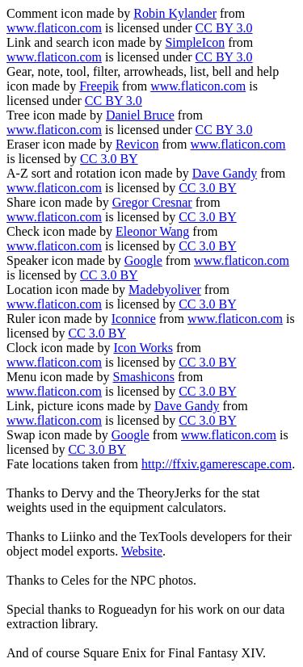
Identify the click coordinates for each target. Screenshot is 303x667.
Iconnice (134, 318)
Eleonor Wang (152, 231)
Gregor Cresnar (152, 202)
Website (141, 551)
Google (143, 260)
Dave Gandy (224, 173)
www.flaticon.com (54, 28)
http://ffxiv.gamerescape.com (216, 464)
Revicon (137, 144)
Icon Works (143, 347)
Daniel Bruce (140, 115)
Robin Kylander (175, 13)
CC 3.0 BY (109, 159)
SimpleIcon (195, 42)
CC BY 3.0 (224, 28)
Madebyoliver (164, 289)
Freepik (99, 86)
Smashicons (144, 377)
